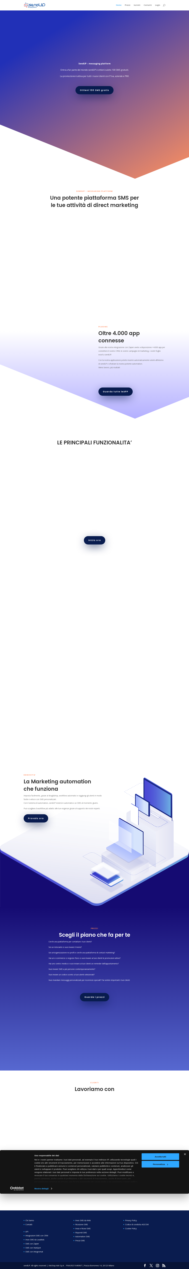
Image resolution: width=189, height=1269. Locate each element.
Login (157, 5)
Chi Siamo (29, 1220)
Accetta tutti (160, 1232)
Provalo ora (36, 818)
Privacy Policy (131, 1220)
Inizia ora (94, 540)
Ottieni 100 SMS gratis (94, 90)
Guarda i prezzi (94, 997)
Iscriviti (137, 5)
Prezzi (127, 5)
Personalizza (160, 1240)
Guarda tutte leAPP (115, 391)
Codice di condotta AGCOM (137, 1224)
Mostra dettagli (41, 1264)
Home (118, 5)
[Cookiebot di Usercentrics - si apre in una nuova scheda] (17, 1264)
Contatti (148, 5)
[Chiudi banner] (185, 1229)
